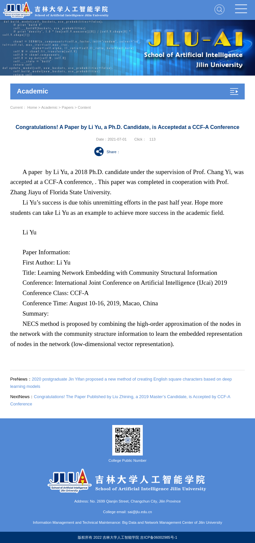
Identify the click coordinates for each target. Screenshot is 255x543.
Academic (49, 107)
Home (32, 107)
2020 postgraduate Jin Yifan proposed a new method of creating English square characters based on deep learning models (121, 383)
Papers (67, 107)
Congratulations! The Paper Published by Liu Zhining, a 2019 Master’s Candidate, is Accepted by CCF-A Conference (120, 400)
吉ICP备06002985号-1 (158, 537)
